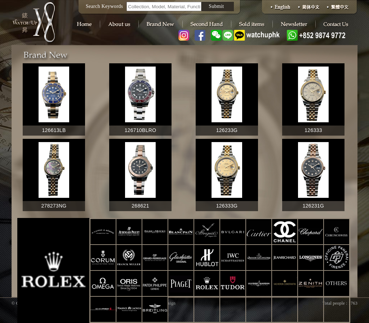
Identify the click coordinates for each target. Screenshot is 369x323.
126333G (227, 206)
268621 (140, 206)
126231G (313, 206)
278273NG (54, 206)
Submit (216, 6)
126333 (313, 130)
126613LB (54, 130)
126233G (227, 130)
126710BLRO (140, 130)
